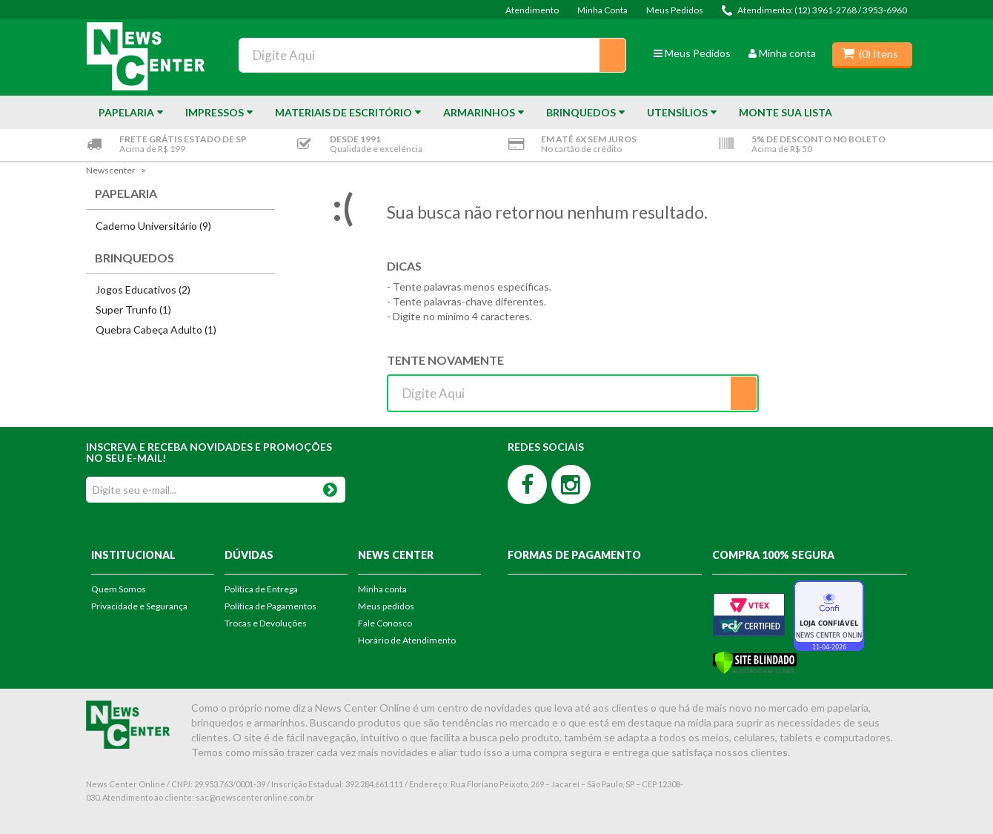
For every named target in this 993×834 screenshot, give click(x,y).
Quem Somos (118, 589)
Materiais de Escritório (343, 112)
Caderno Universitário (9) (153, 225)
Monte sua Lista (785, 112)
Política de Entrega (261, 589)
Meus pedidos (386, 606)
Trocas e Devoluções (266, 623)
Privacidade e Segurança (139, 606)
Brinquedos (581, 112)
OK (330, 486)
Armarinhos (479, 112)
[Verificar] (754, 661)
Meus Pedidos (674, 10)
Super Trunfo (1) (133, 309)
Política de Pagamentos (270, 606)
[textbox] (432, 55)
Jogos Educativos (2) (143, 289)
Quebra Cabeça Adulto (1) (156, 329)
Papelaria (126, 112)
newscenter (111, 170)
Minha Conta (602, 10)
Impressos (214, 112)
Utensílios (677, 112)
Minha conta (782, 53)
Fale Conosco (385, 623)
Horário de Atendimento (407, 640)
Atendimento (532, 10)
